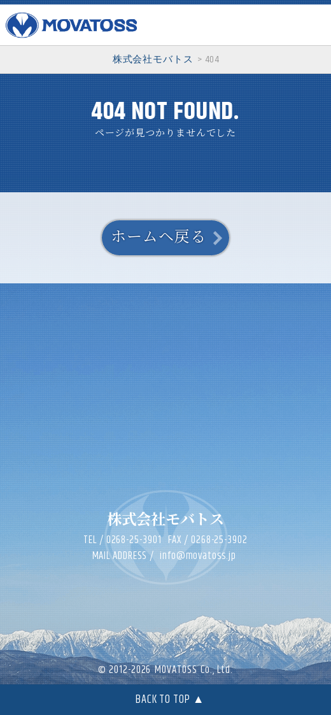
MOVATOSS (176, 670)
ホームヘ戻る (158, 238)
